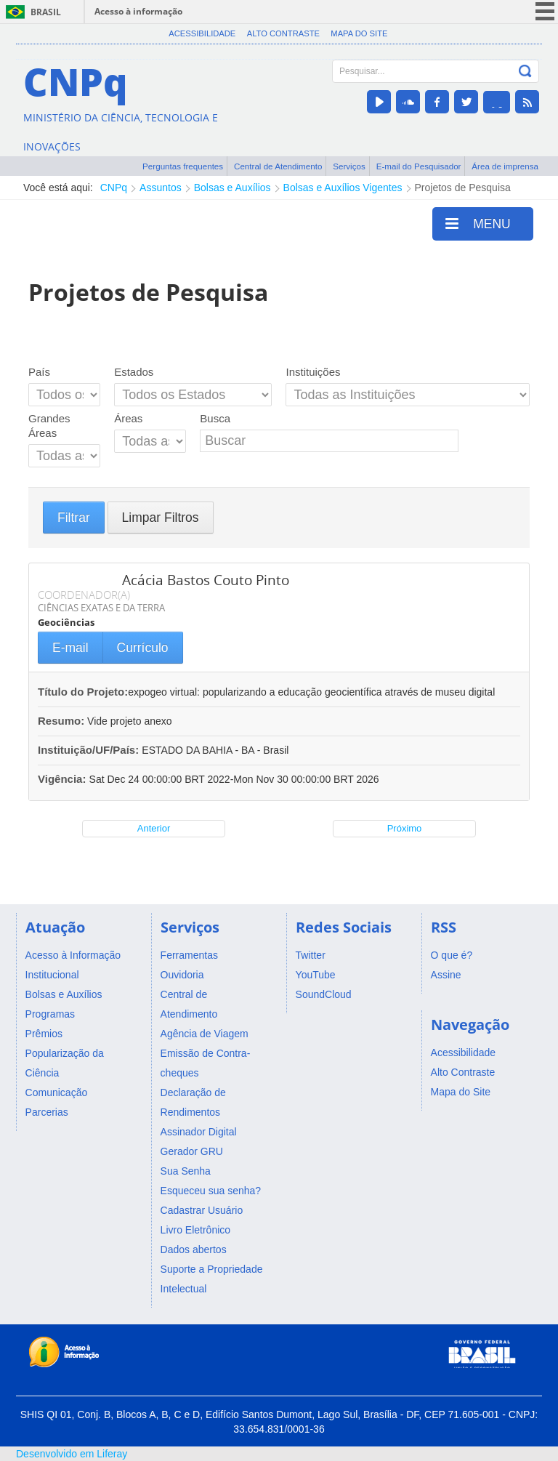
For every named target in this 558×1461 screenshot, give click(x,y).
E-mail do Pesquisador (418, 166)
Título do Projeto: (83, 691)
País (39, 372)
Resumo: (61, 721)
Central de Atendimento (278, 166)
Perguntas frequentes (182, 166)
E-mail (70, 647)
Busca (215, 418)
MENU (478, 223)
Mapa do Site (359, 33)
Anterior (154, 828)
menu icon (544, 11)
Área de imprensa (505, 166)
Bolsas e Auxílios (232, 187)
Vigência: (63, 779)
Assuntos (161, 187)
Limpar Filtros (160, 517)
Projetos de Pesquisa (463, 187)
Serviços (349, 166)
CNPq (113, 187)
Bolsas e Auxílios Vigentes (343, 187)
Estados (133, 372)
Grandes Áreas (49, 425)
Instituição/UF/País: (90, 750)
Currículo (143, 647)
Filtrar (73, 517)
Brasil (46, 12)
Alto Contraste (283, 33)
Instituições (313, 372)
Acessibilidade (202, 33)
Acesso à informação (138, 11)
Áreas (128, 418)
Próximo (404, 828)
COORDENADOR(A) (84, 594)
